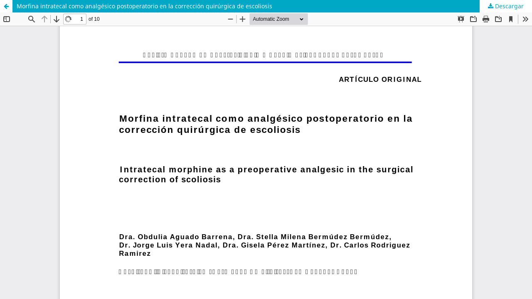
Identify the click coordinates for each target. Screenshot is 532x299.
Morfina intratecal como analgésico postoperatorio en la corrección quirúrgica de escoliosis (144, 6)
